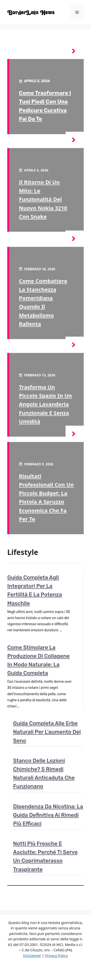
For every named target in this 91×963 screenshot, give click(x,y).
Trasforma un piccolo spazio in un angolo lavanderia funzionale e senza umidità (45, 404)
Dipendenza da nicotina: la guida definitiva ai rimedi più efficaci (48, 815)
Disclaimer (32, 955)
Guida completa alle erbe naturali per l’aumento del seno (47, 732)
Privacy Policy (56, 955)
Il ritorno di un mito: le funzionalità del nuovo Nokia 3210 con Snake (43, 199)
